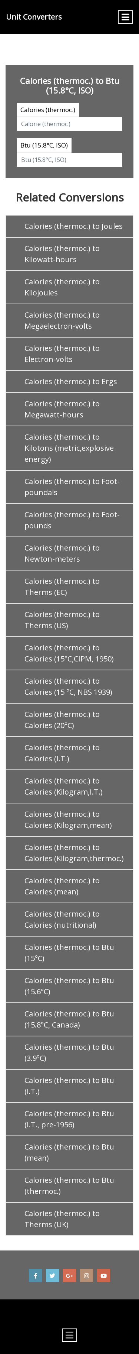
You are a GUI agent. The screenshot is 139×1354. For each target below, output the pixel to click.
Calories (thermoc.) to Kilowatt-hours (62, 253)
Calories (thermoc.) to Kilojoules (62, 287)
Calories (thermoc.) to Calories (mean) (62, 886)
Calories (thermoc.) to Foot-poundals (72, 486)
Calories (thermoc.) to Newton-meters (62, 553)
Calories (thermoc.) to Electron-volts (62, 353)
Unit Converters (34, 17)
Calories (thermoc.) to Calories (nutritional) (62, 919)
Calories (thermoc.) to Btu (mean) (69, 1152)
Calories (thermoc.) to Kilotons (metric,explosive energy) (69, 448)
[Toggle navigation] (125, 17)
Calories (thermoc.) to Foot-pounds (72, 520)
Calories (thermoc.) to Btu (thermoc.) (69, 1185)
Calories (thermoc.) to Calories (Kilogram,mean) (68, 819)
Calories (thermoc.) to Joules (73, 226)
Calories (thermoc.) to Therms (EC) (62, 586)
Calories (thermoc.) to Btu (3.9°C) (69, 1052)
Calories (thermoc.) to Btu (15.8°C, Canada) (69, 1019)
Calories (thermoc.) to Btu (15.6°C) (69, 985)
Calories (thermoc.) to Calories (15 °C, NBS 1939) (68, 686)
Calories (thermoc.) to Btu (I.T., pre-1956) (69, 1119)
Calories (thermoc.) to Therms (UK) (62, 1218)
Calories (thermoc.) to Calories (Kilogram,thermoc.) (74, 852)
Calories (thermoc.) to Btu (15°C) (69, 952)
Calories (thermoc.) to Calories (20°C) (62, 719)
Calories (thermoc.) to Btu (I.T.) (69, 1085)
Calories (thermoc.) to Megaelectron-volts (62, 320)
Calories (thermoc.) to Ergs (70, 381)
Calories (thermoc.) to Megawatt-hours (62, 409)
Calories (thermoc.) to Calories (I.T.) (62, 753)
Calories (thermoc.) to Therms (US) (62, 619)
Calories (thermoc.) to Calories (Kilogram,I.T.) (63, 786)
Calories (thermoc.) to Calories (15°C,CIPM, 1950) (69, 653)
